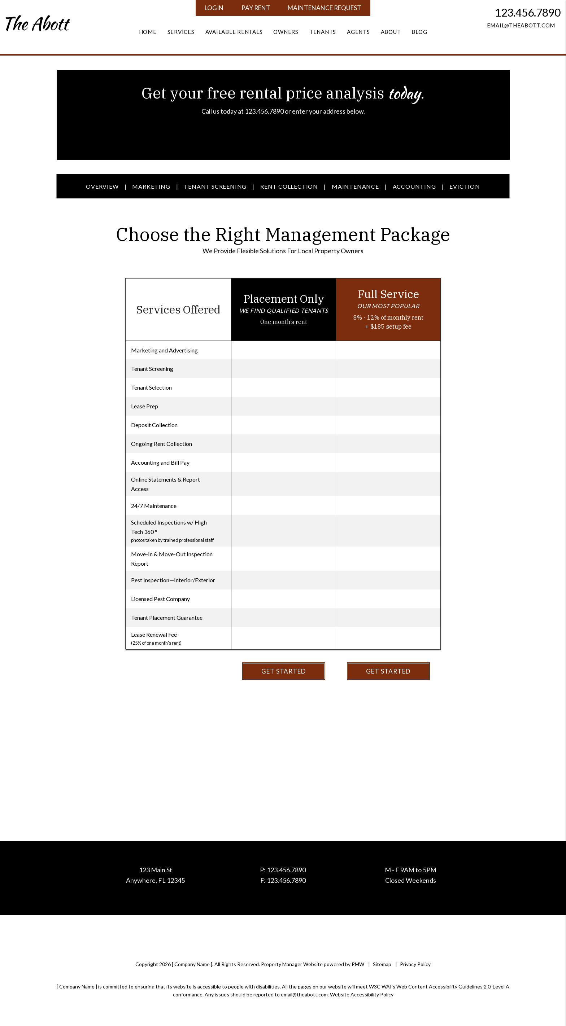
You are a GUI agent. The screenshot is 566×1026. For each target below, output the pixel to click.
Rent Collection (289, 186)
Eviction (464, 186)
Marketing (151, 186)
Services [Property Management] (181, 31)
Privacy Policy (415, 964)
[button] (504, 36)
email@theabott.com (521, 25)
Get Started (283, 671)
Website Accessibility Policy (361, 994)
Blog (419, 31)
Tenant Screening (215, 186)
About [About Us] (391, 31)
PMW (358, 964)
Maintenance (355, 186)
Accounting (414, 186)
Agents (358, 31)
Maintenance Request (324, 8)
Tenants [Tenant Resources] (322, 31)
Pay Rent (255, 8)
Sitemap (382, 964)
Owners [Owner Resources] (286, 31)
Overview (102, 186)
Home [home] (148, 31)
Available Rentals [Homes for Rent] (234, 31)
